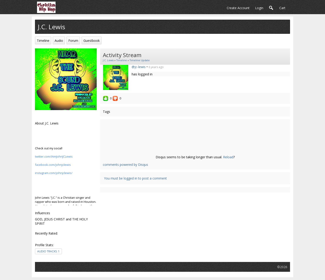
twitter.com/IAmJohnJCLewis (54, 156)
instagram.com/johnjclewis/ (53, 173)
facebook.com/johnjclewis (53, 165)
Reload (228, 157)
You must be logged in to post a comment (135, 178)
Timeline (121, 60)
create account (238, 8)
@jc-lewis (139, 67)
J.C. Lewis (108, 60)
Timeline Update (140, 60)
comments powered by (125, 164)
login (259, 8)
